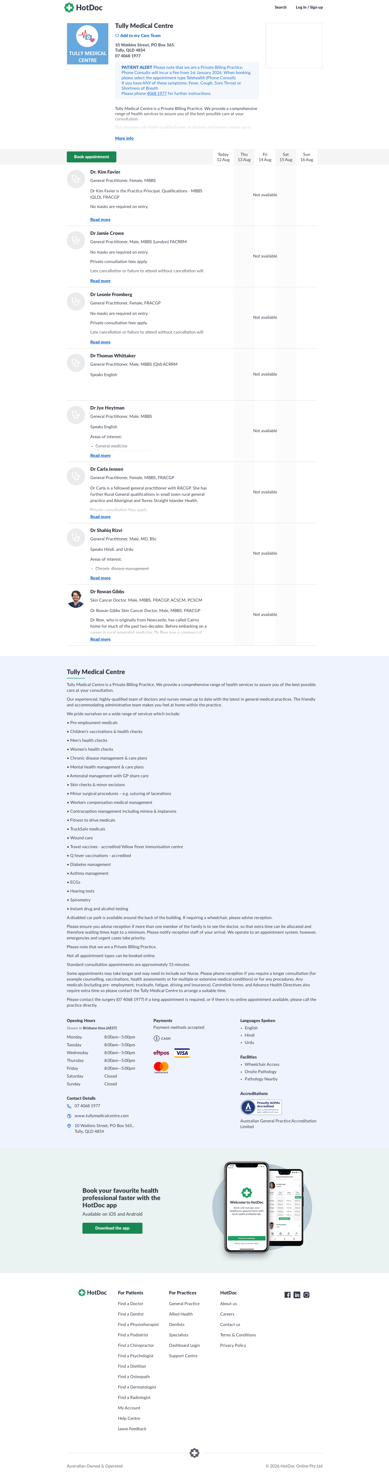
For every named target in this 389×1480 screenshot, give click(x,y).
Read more (100, 220)
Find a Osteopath (134, 1377)
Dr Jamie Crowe (107, 233)
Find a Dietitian (132, 1366)
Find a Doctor (130, 1304)
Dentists (176, 1325)
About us (228, 1304)
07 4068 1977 (87, 1106)
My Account (129, 1408)
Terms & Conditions (238, 1335)
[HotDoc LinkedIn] (297, 1295)
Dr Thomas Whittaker (113, 356)
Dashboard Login (184, 1345)
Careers (227, 1314)
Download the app (112, 1228)
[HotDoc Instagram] (306, 1295)
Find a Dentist (131, 1314)
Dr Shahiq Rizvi (106, 530)
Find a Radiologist (134, 1398)
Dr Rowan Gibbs (107, 592)
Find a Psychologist (135, 1356)
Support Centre (183, 1356)
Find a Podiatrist (133, 1335)
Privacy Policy (233, 1345)
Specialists (178, 1335)
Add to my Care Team (138, 36)
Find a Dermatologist (137, 1387)
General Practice (184, 1304)
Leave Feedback (132, 1429)
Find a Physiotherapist (138, 1325)
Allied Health (181, 1314)
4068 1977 (157, 93)
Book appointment (91, 157)
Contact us (230, 1325)
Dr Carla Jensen (106, 469)
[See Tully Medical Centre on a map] (294, 45)
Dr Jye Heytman (107, 408)
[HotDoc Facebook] (287, 1295)
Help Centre (129, 1418)
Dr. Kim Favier (105, 172)
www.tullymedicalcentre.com (102, 1116)
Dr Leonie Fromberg (111, 294)
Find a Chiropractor (136, 1345)
